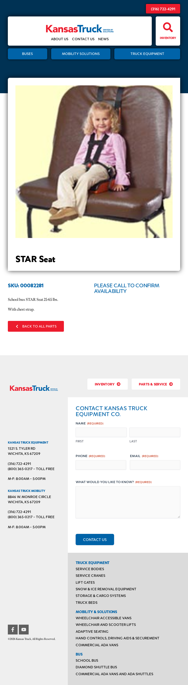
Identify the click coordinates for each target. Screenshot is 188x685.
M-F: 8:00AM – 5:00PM (27, 478)
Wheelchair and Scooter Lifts (106, 624)
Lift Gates (85, 582)
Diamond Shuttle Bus (96, 667)
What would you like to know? (114, 481)
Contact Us (83, 39)
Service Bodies (90, 568)
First (80, 441)
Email (144, 455)
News (103, 39)
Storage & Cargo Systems (101, 595)
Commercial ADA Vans (97, 644)
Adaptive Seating (92, 631)
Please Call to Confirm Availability (126, 288)
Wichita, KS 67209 (24, 453)
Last (133, 441)
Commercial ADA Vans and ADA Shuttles (114, 673)
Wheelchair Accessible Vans (103, 617)
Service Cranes (90, 575)
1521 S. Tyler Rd (21, 448)
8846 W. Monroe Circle (29, 496)
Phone (90, 455)
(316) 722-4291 (163, 9)
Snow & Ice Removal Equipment (106, 589)
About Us (59, 39)
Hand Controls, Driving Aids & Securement (117, 638)
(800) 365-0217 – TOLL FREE (31, 468)
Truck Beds (86, 602)
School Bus (87, 660)
